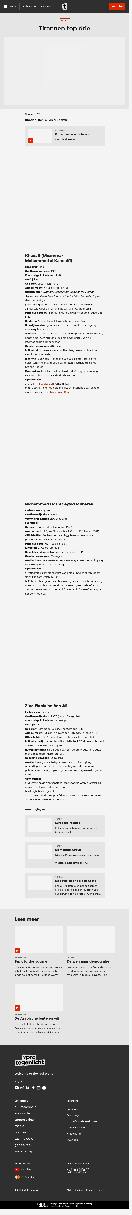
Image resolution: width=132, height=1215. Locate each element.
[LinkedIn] (39, 1088)
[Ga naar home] (64, 6)
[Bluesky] (28, 1088)
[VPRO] (78, 1171)
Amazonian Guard (61, 392)
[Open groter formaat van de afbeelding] (64, 199)
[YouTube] (117, 6)
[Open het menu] (10, 6)
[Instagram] (22, 1088)
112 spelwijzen (45, 383)
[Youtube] (17, 1088)
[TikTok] (33, 1088)
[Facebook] (44, 1088)
